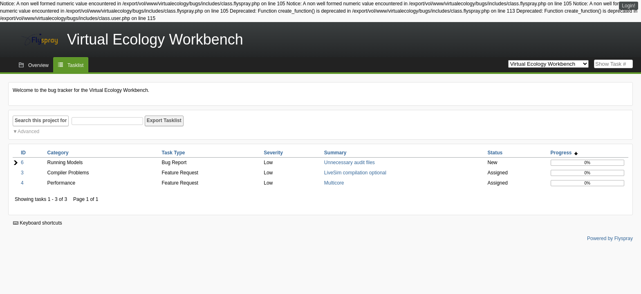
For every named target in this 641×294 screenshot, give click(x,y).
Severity (273, 153)
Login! (628, 6)
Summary (335, 153)
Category (58, 153)
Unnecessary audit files (349, 162)
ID (23, 153)
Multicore (334, 183)
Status (495, 153)
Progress (564, 153)
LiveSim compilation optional (355, 173)
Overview (38, 65)
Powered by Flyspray (610, 238)
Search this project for (41, 120)
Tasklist (75, 65)
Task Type (173, 153)
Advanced (28, 131)
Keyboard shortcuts (37, 223)
